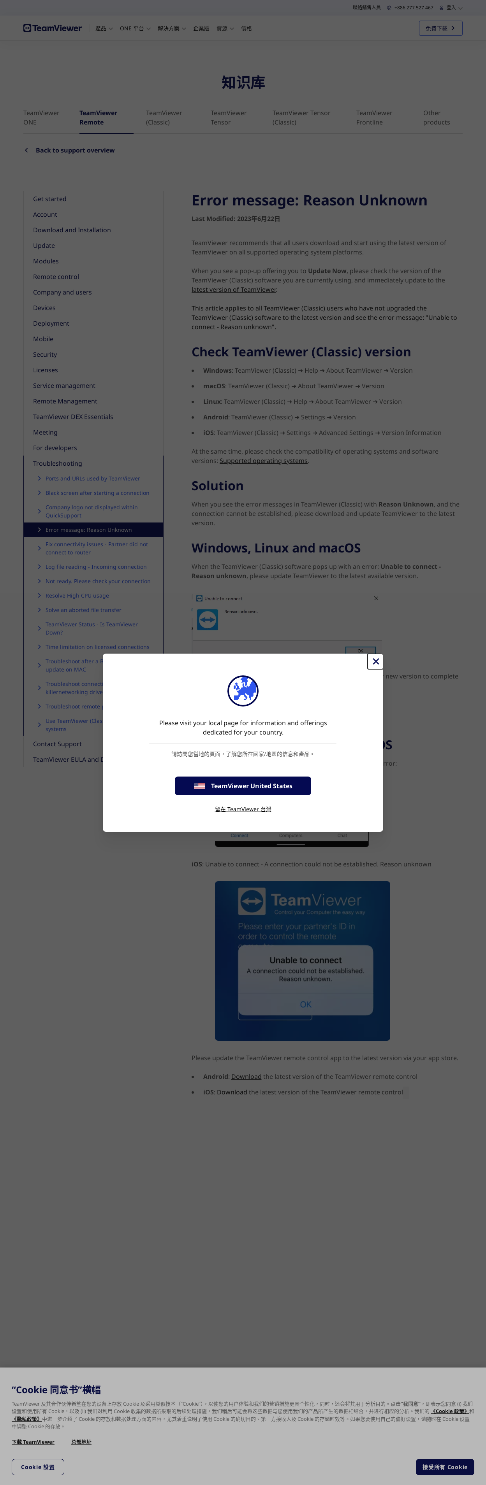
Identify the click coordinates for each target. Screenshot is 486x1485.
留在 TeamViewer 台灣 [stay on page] (243, 809)
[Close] (375, 661)
